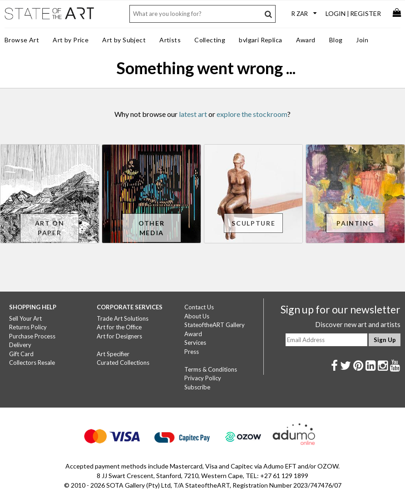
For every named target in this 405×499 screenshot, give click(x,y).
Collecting (209, 40)
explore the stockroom (252, 114)
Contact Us (199, 307)
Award (306, 40)
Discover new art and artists (357, 324)
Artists (170, 40)
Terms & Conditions (210, 369)
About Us (196, 316)
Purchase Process (32, 336)
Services (195, 342)
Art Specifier (113, 354)
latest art (193, 114)
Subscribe (197, 387)
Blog (336, 40)
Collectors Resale (32, 362)
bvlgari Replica (260, 40)
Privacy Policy (202, 378)
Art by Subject (124, 40)
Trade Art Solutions (122, 318)
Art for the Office (119, 327)
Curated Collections (123, 362)
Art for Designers (119, 336)
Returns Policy (28, 327)
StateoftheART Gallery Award (214, 329)
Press (191, 351)
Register (365, 13)
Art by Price (71, 40)
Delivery (20, 344)
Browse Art (22, 40)
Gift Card (21, 354)
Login (336, 13)
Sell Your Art (25, 318)
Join (362, 40)
